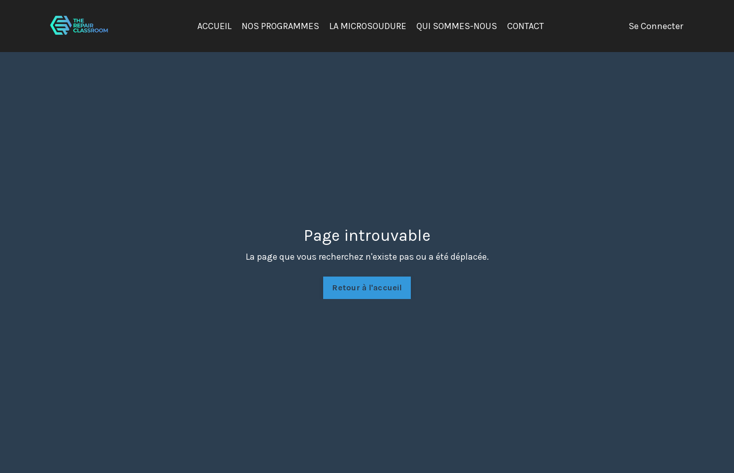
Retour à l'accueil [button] (367, 287)
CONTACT (525, 26)
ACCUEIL (214, 26)
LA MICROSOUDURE (367, 26)
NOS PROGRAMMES (280, 26)
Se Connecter (655, 26)
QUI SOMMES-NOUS (456, 26)
